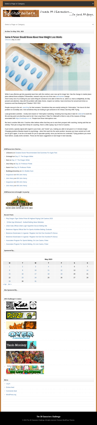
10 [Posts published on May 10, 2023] (35, 270)
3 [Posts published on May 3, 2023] (35, 267)
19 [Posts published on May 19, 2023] (61, 274)
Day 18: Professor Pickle (24, 164)
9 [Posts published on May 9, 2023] (22, 270)
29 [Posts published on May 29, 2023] (9, 281)
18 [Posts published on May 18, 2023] (48, 274)
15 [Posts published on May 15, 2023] (9, 274)
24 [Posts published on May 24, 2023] (35, 278)
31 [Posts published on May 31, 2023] (35, 281)
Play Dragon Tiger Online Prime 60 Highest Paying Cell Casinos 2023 (29, 218)
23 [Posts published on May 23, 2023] (22, 278)
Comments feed (11, 391)
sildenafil (81, 114)
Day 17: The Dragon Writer (24, 156)
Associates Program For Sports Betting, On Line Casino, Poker (27, 240)
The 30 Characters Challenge (48, 416)
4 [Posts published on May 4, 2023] (48, 267)
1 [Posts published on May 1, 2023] (9, 267)
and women (60, 96)
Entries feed (10, 387)
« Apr (5, 284)
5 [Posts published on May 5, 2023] (61, 267)
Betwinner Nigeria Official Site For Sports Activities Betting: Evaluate (29, 229)
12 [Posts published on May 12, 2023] (61, 270)
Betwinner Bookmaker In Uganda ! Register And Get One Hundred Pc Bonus (32, 233)
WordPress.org (11, 395)
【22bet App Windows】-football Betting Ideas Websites (25, 222)
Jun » (9, 284)
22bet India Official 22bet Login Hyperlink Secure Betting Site (26, 226)
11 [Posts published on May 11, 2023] (48, 270)
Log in (8, 384)
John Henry (10, 178)
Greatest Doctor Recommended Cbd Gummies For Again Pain (36, 153)
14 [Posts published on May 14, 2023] (87, 270)
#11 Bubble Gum (27, 171)
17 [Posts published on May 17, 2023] (35, 274)
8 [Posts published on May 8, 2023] (9, 270)
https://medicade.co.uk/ (23, 118)
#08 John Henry (21, 175)
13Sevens (8, 39)
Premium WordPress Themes (65, 420)
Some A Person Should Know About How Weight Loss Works (33, 37)
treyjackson (10, 175)
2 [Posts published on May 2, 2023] (22, 267)
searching (25, 107)
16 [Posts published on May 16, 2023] (22, 274)
